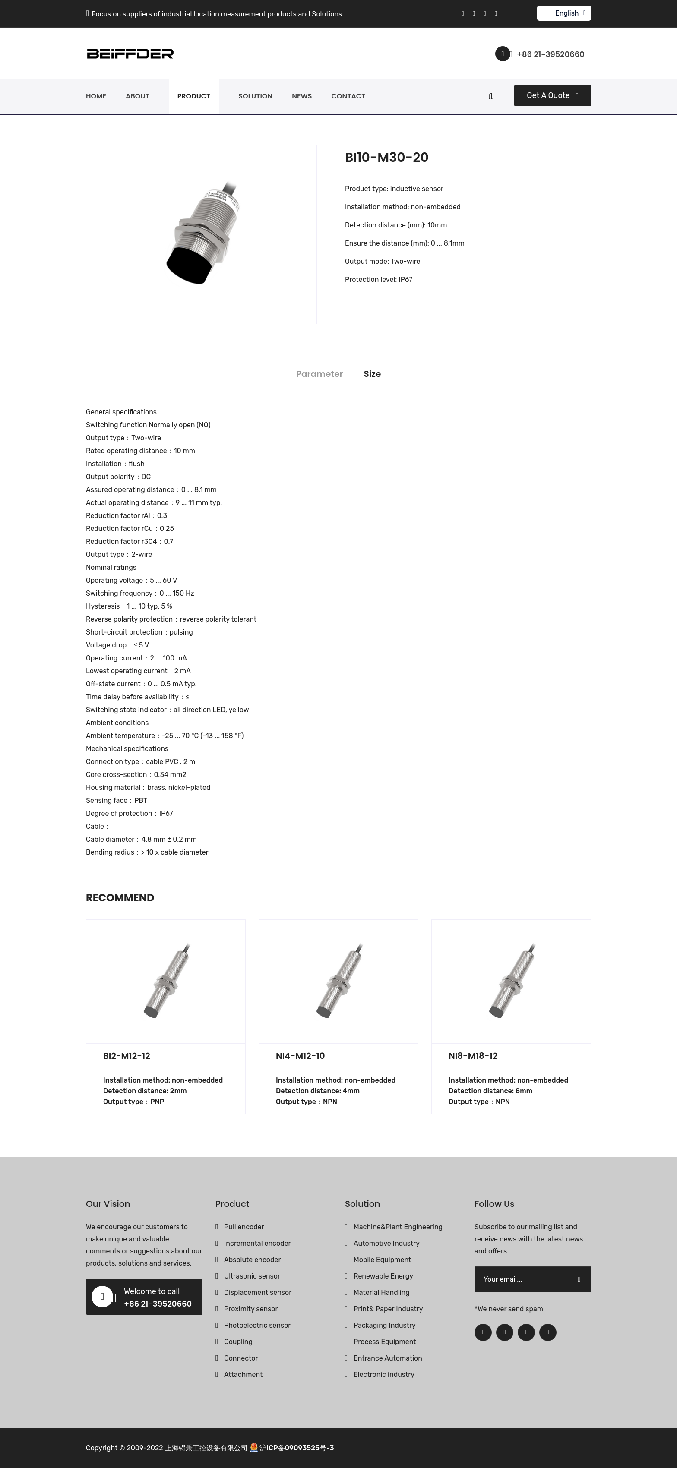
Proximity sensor (251, 1309)
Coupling (238, 1342)
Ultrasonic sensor (252, 1276)
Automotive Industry (387, 1243)
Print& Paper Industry (388, 1309)
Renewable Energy (383, 1276)
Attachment (243, 1374)
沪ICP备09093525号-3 (296, 1447)
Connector (241, 1358)
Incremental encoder (257, 1243)
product (194, 96)
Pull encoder (244, 1227)
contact (349, 96)
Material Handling (382, 1292)
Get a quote (553, 95)
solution (255, 96)
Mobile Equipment (382, 1260)
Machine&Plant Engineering (398, 1227)
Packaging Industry (385, 1325)
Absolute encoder (252, 1260)
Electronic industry (384, 1374)
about (137, 96)
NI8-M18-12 (473, 1056)
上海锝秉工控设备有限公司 (206, 1447)
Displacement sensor (257, 1292)
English (567, 13)
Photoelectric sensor (257, 1325)
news (302, 96)
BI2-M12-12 (126, 1056)
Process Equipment (385, 1342)
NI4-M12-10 (300, 1056)
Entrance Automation (388, 1358)
